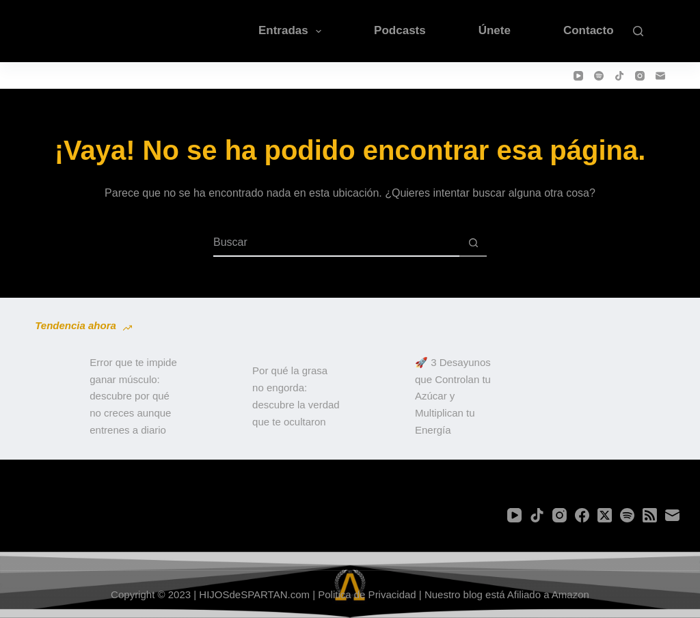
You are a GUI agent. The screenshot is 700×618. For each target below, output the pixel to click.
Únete (495, 30)
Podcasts (400, 30)
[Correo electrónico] (660, 76)
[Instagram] (640, 76)
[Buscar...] (336, 243)
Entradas (292, 31)
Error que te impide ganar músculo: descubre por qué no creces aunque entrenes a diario (133, 396)
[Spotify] (599, 76)
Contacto (588, 30)
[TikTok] (619, 76)
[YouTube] (578, 76)
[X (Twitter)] (604, 515)
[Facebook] (582, 515)
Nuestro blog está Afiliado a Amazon (507, 594)
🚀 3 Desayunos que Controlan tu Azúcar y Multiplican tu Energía (453, 396)
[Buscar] (638, 31)
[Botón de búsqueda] (473, 243)
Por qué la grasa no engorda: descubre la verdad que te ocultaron (296, 396)
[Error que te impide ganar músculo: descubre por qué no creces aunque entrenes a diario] (55, 396)
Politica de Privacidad (367, 594)
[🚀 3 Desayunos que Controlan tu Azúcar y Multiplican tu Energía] (380, 396)
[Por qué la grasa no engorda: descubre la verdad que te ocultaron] (218, 396)
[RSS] (650, 515)
